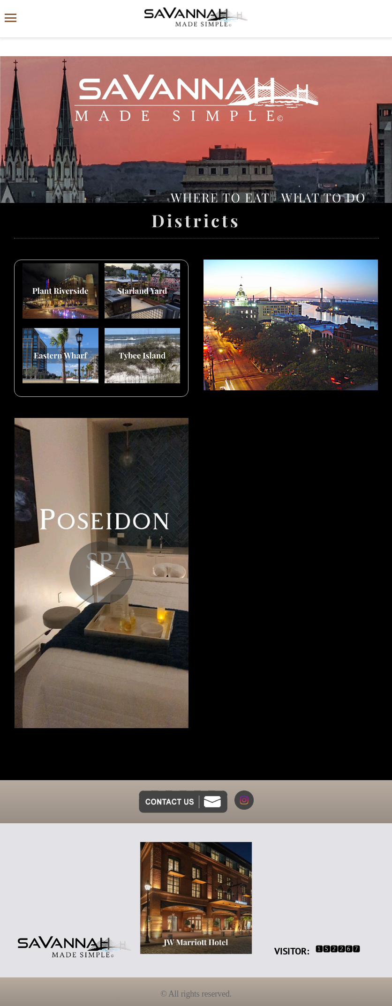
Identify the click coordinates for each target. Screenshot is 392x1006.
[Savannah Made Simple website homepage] (196, 17)
